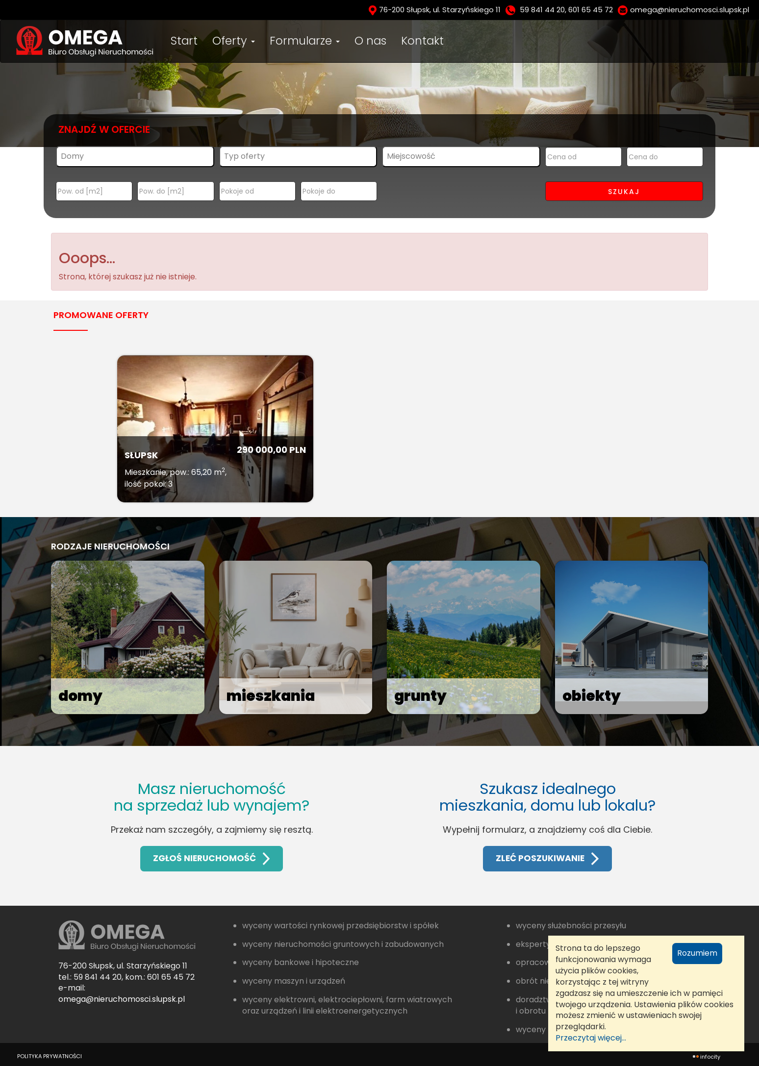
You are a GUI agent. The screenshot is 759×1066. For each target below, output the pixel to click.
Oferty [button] (233, 41)
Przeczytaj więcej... (591, 1038)
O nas (370, 41)
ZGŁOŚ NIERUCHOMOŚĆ (212, 858)
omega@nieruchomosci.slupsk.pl (689, 9)
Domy (72, 156)
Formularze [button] (305, 41)
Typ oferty (244, 156)
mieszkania (272, 696)
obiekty (592, 696)
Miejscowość (411, 156)
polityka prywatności (49, 1056)
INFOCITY (710, 1057)
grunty (421, 696)
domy (81, 696)
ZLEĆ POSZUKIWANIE (547, 858)
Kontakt (422, 41)
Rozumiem (697, 953)
